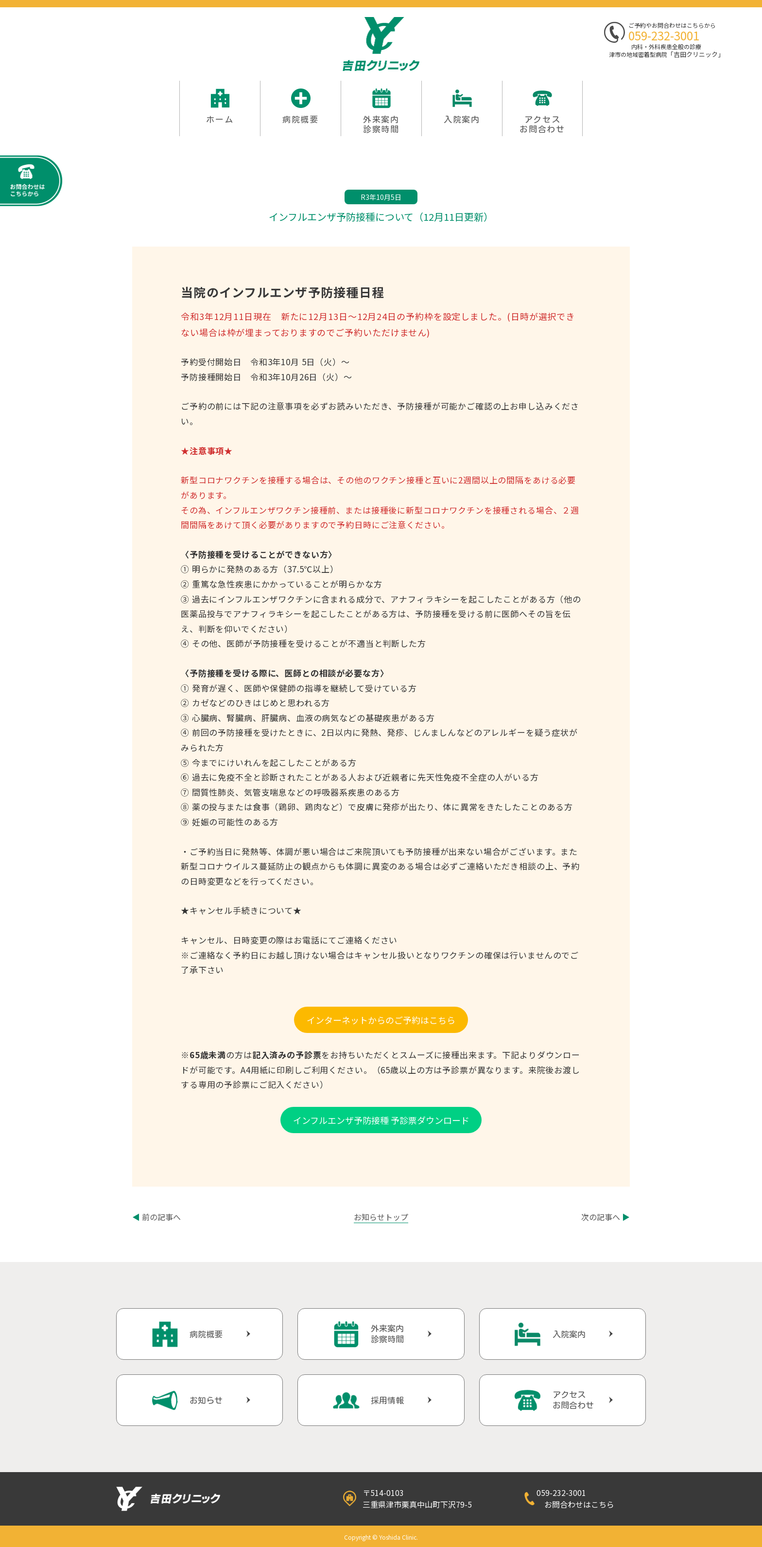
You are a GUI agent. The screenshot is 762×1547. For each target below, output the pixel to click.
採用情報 (387, 1400)
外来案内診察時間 (387, 1333)
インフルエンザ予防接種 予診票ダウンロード (381, 1120)
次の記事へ (605, 1217)
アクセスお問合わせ (542, 124)
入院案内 (462, 119)
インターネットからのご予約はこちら (381, 1020)
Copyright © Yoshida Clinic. (381, 1537)
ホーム (219, 119)
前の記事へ (156, 1217)
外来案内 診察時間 (381, 124)
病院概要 (300, 119)
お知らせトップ (381, 1217)
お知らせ (206, 1400)
